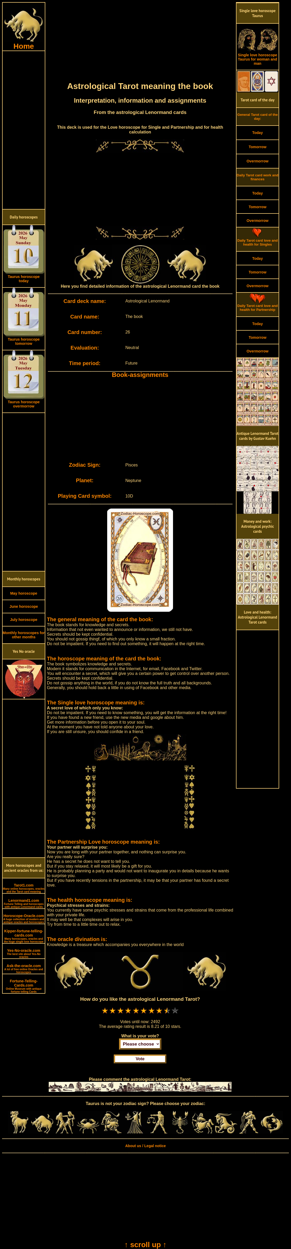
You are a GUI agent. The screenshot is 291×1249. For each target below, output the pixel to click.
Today (257, 133)
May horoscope (23, 593)
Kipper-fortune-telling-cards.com (23, 936)
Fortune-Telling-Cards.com (24, 986)
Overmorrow (257, 161)
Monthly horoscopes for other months (24, 635)
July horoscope (23, 620)
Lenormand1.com (24, 903)
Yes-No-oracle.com (24, 953)
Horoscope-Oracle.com (23, 919)
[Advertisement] (24, 130)
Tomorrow (257, 147)
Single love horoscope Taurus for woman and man (257, 57)
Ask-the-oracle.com (23, 969)
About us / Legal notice (145, 1146)
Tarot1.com (24, 888)
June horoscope (23, 606)
